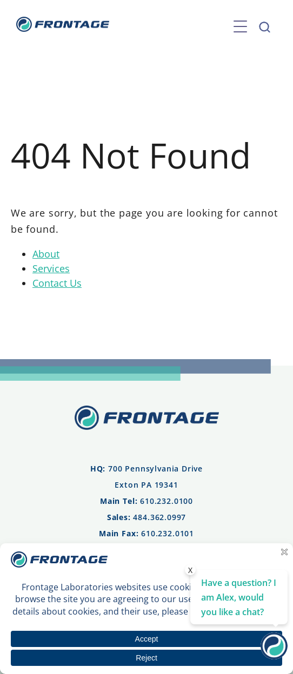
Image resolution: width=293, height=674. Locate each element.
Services (51, 268)
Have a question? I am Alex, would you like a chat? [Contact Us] (238, 597)
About (45, 253)
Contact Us (57, 283)
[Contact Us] (274, 655)
